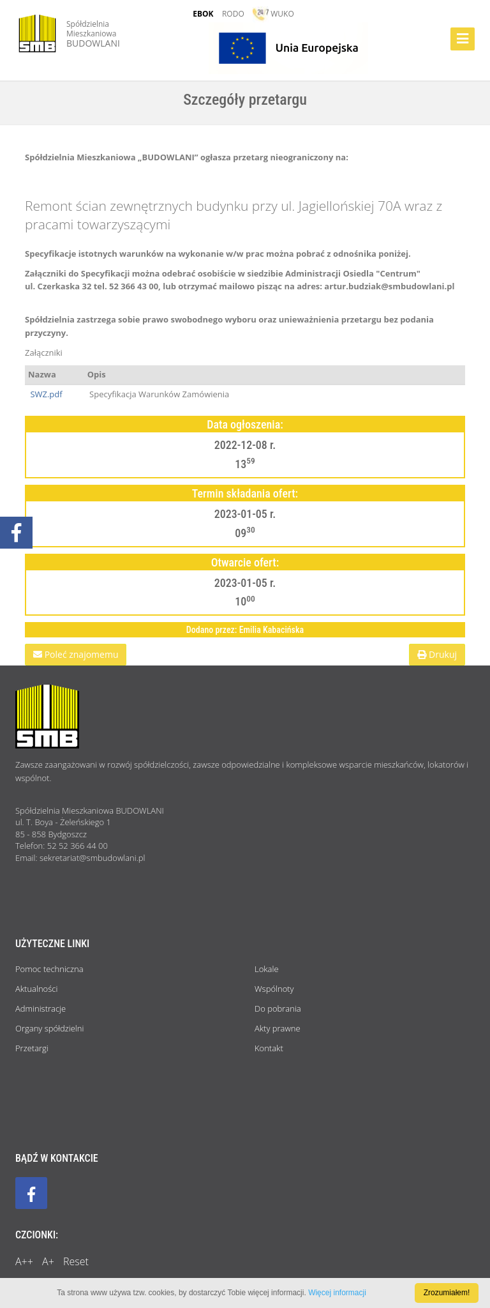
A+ (48, 1261)
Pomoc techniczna (49, 969)
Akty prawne (278, 1028)
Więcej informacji (337, 1292)
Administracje (40, 1008)
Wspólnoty (274, 988)
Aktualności (36, 988)
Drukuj (437, 654)
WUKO (273, 13)
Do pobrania (278, 1008)
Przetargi (31, 1048)
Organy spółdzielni (49, 1028)
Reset (76, 1261)
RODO (233, 13)
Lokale (267, 969)
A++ (24, 1261)
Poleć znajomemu (75, 654)
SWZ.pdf (45, 394)
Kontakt (269, 1048)
